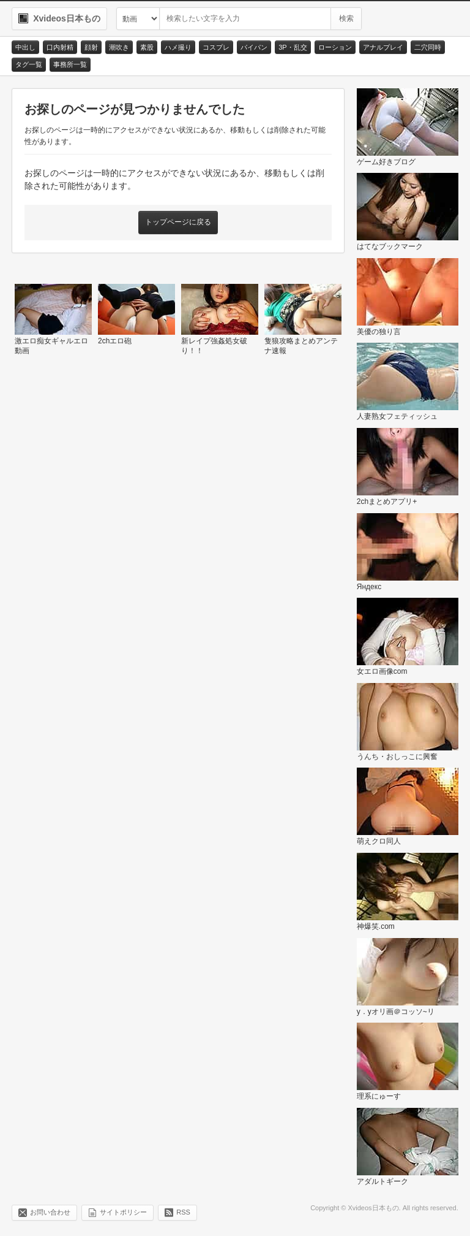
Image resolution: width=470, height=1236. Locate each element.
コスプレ (216, 47)
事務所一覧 (70, 64)
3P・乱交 (292, 47)
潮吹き (119, 47)
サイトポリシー (123, 1212)
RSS (183, 1212)
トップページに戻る (178, 222)
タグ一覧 (28, 64)
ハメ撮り (178, 47)
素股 (147, 47)
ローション (335, 47)
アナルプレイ (383, 47)
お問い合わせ (50, 1212)
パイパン (254, 47)
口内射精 (60, 47)
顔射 (91, 47)
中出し (25, 47)
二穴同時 (427, 47)
